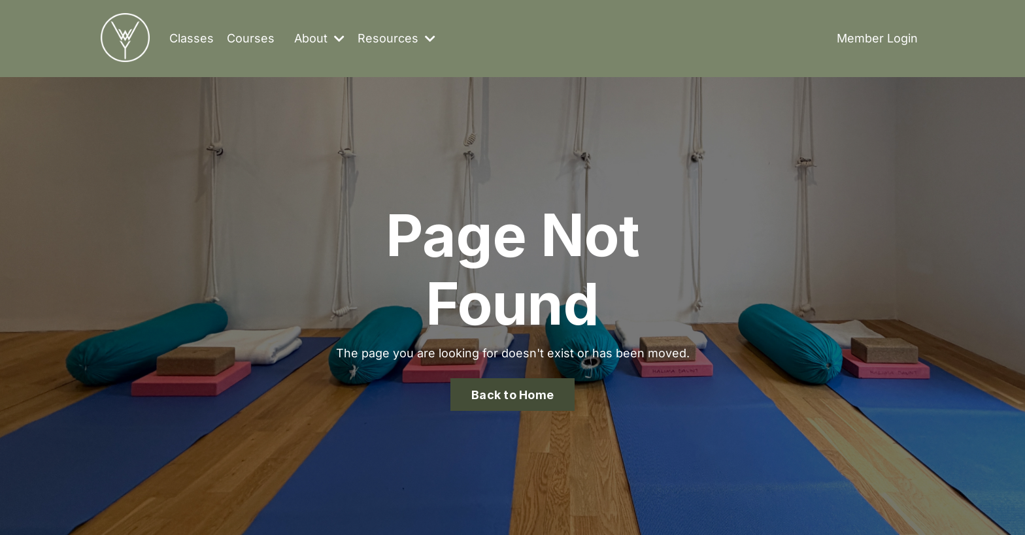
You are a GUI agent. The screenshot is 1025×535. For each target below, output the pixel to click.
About (319, 38)
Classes (191, 38)
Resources (396, 38)
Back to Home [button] (512, 395)
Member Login (877, 38)
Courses (251, 38)
